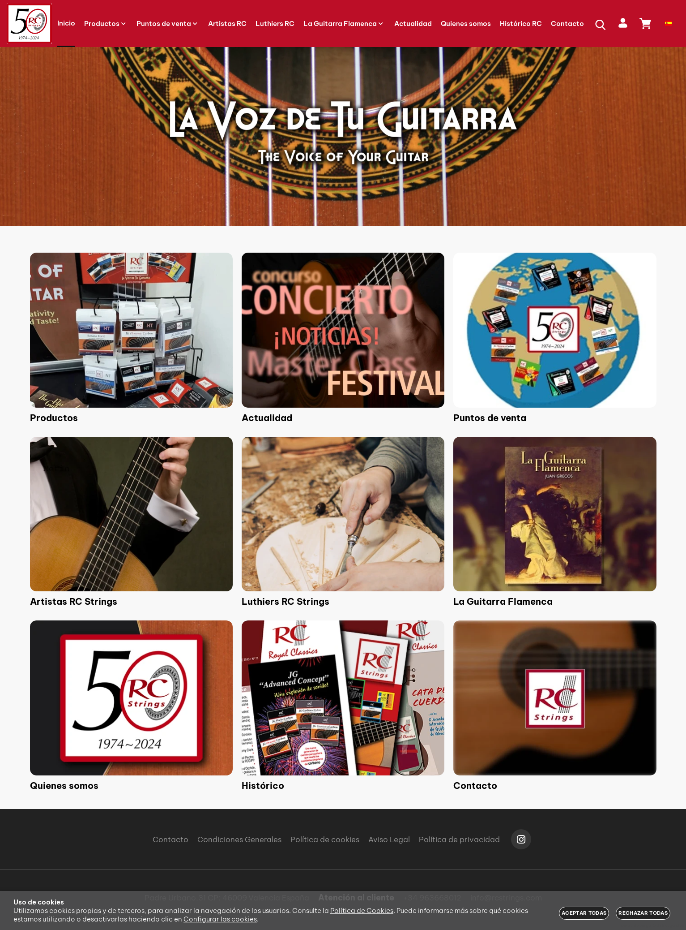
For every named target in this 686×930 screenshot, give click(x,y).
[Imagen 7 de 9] (131, 697)
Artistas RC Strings (73, 601)
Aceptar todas (584, 913)
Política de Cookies (361, 910)
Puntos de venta (489, 417)
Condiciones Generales (239, 839)
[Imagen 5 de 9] (343, 514)
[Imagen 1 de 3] (343, 136)
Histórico (263, 785)
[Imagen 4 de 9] (131, 514)
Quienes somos (64, 785)
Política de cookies (324, 839)
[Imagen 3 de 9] (554, 330)
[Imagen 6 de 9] (554, 514)
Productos (54, 417)
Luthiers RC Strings (285, 601)
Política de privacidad (459, 839)
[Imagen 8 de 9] (343, 697)
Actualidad (267, 417)
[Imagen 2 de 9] (343, 330)
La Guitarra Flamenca (503, 601)
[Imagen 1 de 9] (131, 330)
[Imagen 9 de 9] (554, 697)
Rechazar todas (643, 913)
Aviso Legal (389, 839)
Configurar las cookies (220, 919)
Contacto (475, 785)
